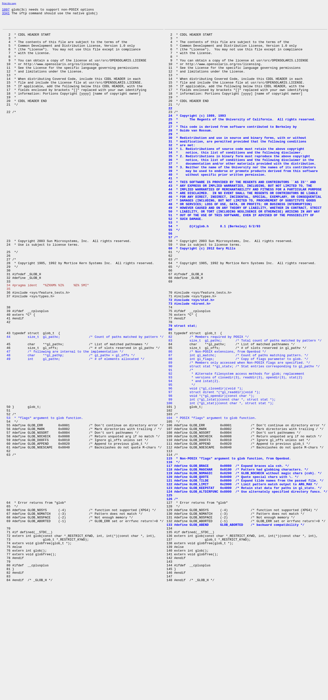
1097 (6, 10)
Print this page (9, 3)
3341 (6, 14)
